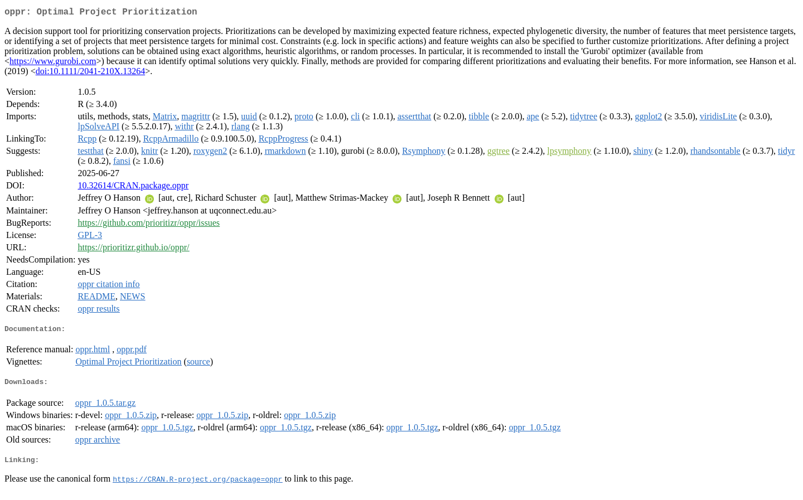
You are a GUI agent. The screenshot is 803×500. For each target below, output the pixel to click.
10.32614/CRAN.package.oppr (133, 187)
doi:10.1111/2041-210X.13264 (90, 73)
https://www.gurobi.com (52, 63)
